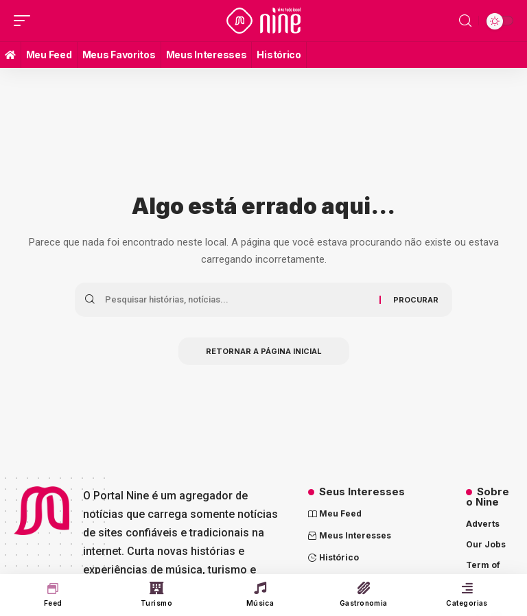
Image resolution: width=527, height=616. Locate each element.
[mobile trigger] (25, 20)
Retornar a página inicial (264, 351)
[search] (465, 21)
